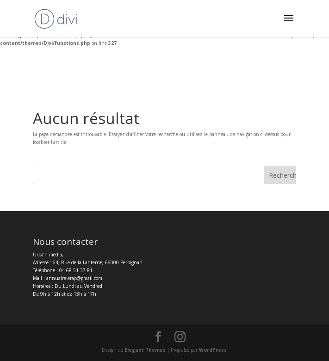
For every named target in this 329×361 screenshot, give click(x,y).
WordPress (213, 350)
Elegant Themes (145, 350)
